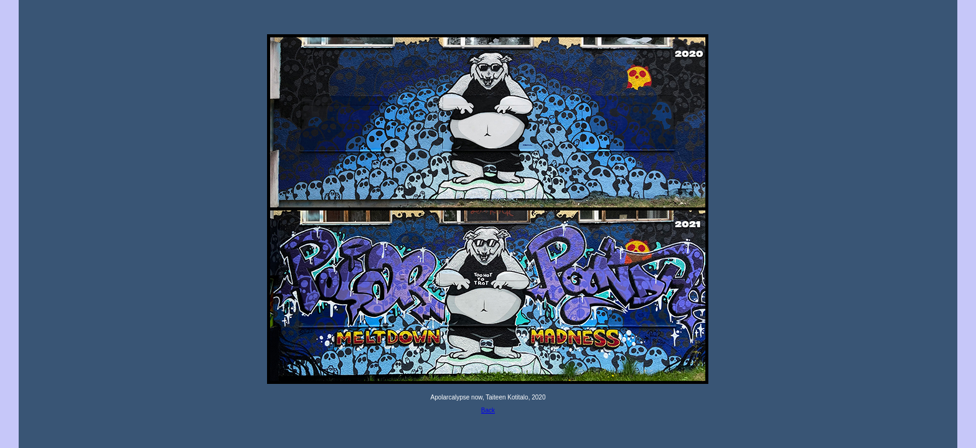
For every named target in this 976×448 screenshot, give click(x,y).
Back (488, 410)
